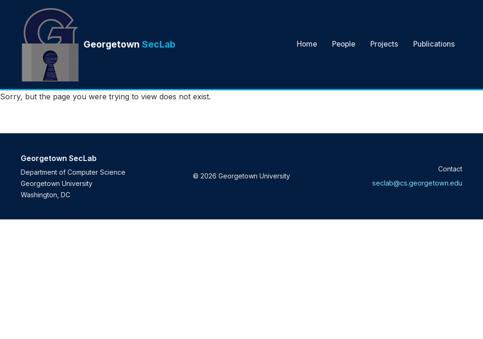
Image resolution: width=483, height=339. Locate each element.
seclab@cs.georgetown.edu (417, 183)
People (343, 44)
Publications (434, 44)
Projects (384, 44)
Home (307, 44)
